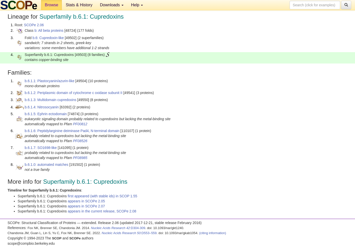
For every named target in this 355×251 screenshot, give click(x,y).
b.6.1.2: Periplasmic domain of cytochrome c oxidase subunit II (73, 93)
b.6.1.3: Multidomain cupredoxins (50, 100)
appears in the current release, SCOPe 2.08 (102, 211)
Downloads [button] (112, 5)
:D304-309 (118, 228)
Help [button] (137, 5)
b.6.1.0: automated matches (46, 165)
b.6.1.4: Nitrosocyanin (42, 107)
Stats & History (79, 5)
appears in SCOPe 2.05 (86, 201)
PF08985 (80, 158)
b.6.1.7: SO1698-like (41, 148)
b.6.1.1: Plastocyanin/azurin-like (49, 81)
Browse (51, 5)
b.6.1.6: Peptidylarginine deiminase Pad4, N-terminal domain (72, 131)
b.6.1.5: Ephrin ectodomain (46, 114)
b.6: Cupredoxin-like (48, 38)
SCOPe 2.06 (34, 25)
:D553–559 (129, 233)
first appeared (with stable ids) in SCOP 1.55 (102, 196)
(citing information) (212, 233)
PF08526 (80, 141)
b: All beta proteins (48, 30)
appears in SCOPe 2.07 (86, 206)
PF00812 (80, 124)
